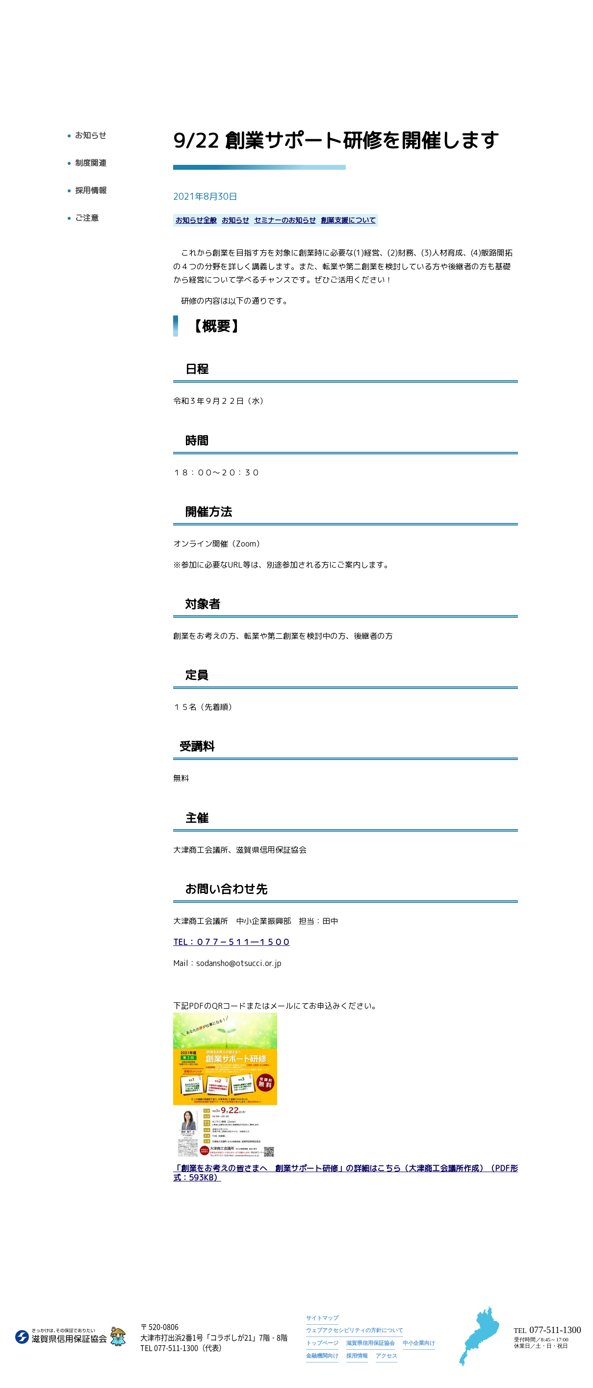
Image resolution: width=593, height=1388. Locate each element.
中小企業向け (419, 1343)
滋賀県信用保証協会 (370, 1343)
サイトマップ (322, 1318)
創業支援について (348, 220)
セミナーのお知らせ (285, 220)
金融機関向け (322, 1356)
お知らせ (454, 36)
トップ (281, 52)
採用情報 (512, 52)
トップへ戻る (43, 64)
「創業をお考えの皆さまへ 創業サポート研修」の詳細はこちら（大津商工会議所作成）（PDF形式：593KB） (345, 1173)
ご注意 (87, 218)
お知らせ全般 (196, 220)
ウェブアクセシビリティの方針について (354, 1330)
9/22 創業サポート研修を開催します (529, 36)
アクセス (555, 52)
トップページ (409, 36)
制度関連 (90, 163)
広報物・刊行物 (416, 52)
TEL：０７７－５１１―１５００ (231, 942)
